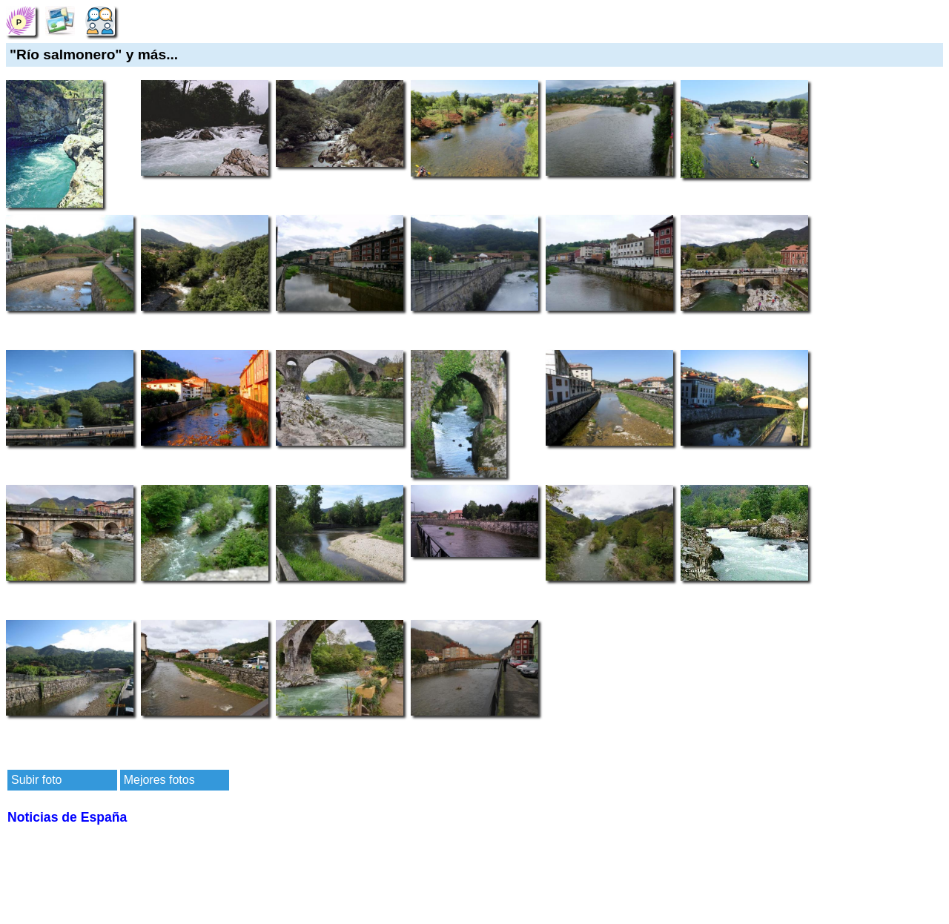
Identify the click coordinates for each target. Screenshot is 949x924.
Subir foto (36, 779)
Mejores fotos (159, 779)
